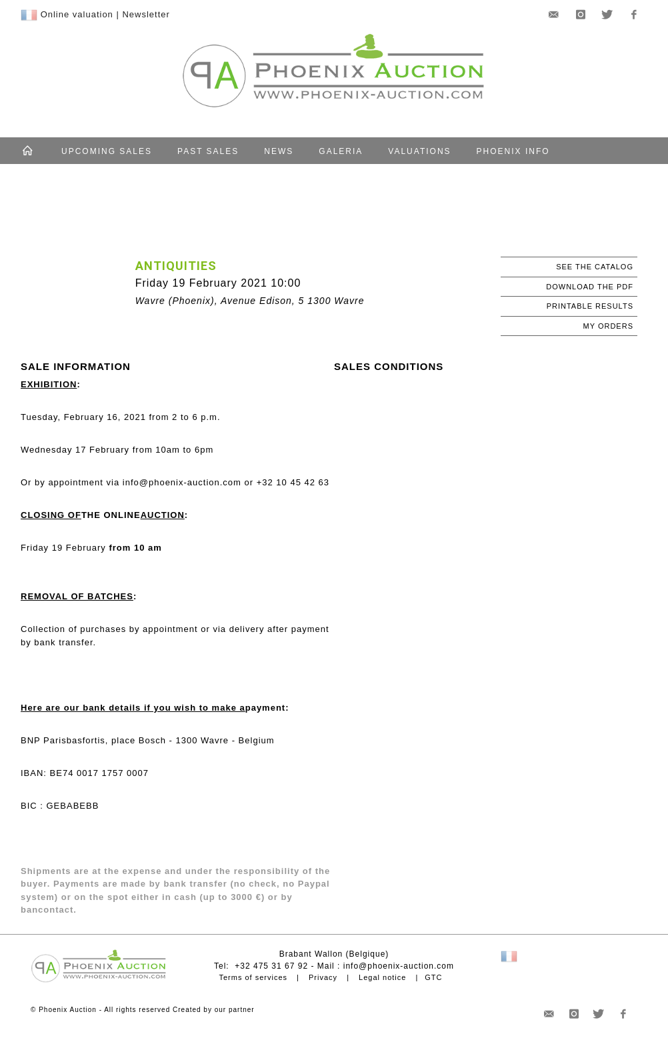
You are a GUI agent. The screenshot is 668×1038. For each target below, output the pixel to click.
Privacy (323, 977)
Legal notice (382, 977)
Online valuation (77, 14)
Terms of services (253, 977)
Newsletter (145, 14)
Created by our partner (214, 1009)
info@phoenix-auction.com (398, 966)
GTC (433, 977)
